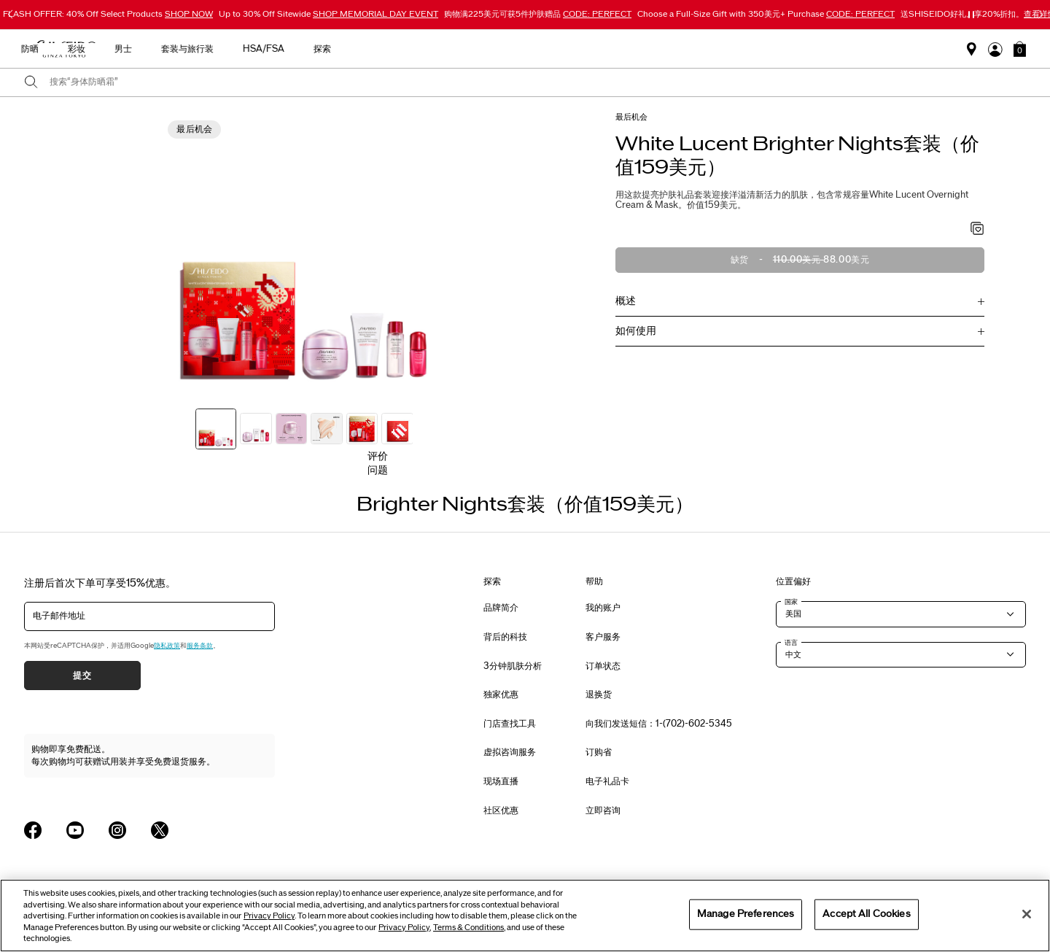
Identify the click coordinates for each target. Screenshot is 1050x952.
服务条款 (200, 645)
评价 (378, 456)
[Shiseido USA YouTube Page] (75, 830)
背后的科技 (505, 637)
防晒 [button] (520, 49)
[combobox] (538, 82)
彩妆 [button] (567, 49)
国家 (791, 601)
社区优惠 (500, 810)
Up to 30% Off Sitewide (328, 13)
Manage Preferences (745, 914)
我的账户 (603, 608)
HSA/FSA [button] (754, 49)
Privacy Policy (269, 916)
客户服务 (603, 637)
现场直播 (500, 781)
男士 (614, 49)
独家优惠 (500, 694)
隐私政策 (167, 645)
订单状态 (603, 666)
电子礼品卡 (607, 781)
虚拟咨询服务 (509, 752)
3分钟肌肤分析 (512, 666)
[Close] (1027, 914)
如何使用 (635, 330)
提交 (82, 675)
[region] (525, 915)
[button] (1020, 49)
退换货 (599, 694)
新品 (410, 49)
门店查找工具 (509, 724)
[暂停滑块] (971, 14)
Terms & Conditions (468, 928)
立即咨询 (603, 810)
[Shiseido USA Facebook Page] (33, 830)
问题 (378, 470)
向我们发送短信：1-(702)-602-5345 (659, 724)
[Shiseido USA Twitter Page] (159, 830)
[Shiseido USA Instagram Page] (117, 830)
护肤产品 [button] (465, 49)
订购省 (599, 752)
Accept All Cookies (866, 914)
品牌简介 (500, 608)
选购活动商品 (272, 49)
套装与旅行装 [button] (678, 49)
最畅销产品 (350, 49)
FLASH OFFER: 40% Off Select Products (108, 13)
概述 (625, 300)
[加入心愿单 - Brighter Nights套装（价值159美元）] (977, 230)
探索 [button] (813, 49)
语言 (791, 642)
